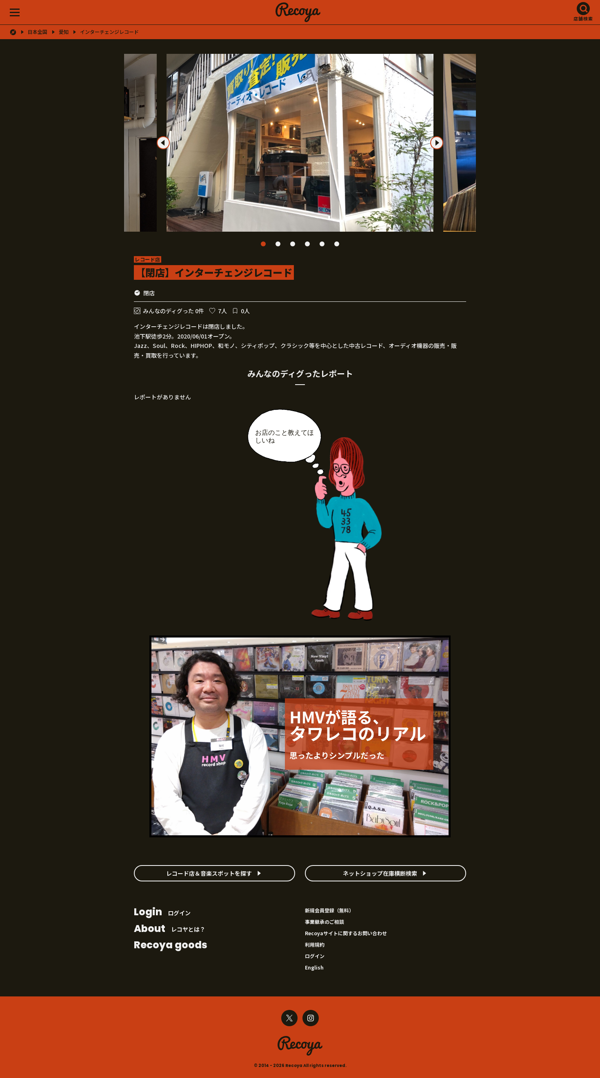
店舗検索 (583, 18)
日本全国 (37, 32)
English (314, 967)
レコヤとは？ (169, 929)
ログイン (162, 913)
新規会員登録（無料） (329, 910)
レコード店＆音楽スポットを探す (209, 873)
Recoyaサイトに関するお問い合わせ (346, 933)
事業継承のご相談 (324, 921)
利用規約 (314, 944)
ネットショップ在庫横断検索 (380, 873)
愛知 (64, 32)
